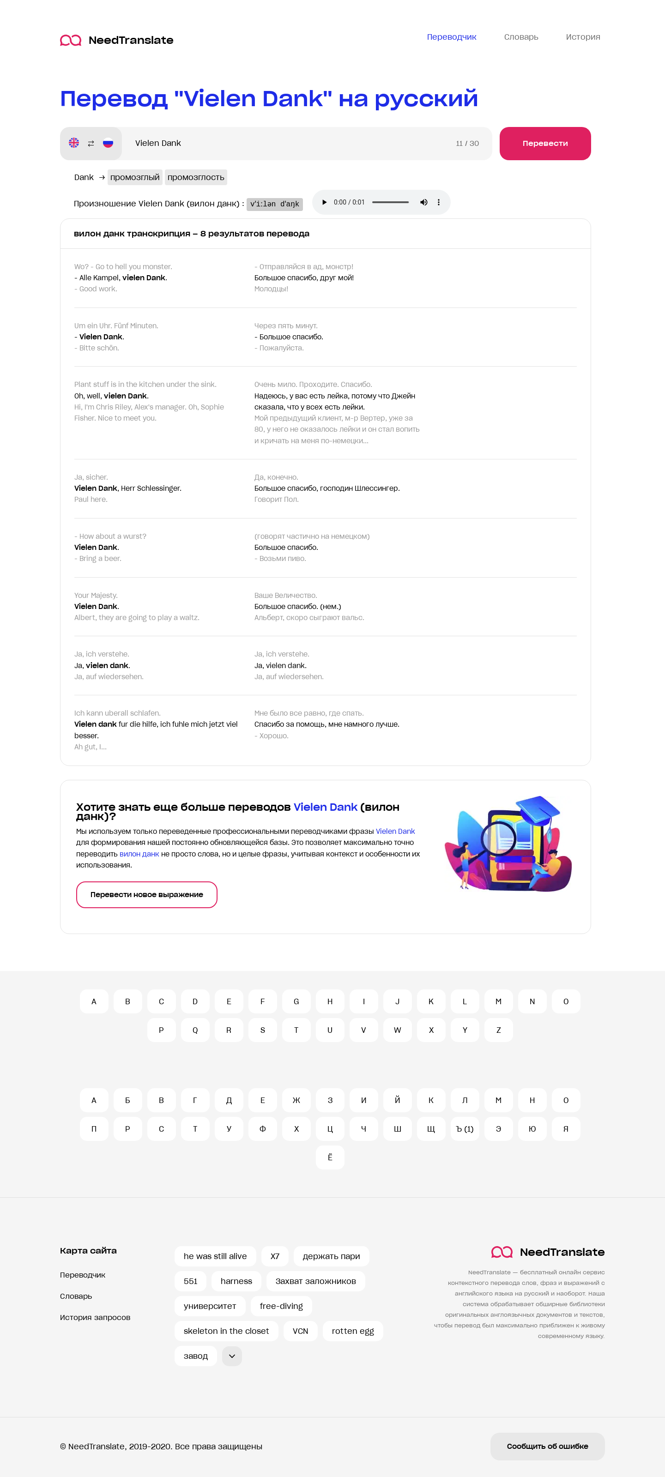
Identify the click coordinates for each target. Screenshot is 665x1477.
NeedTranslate (117, 40)
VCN (300, 1331)
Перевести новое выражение (147, 895)
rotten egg (353, 1331)
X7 (275, 1256)
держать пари (331, 1256)
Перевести (545, 143)
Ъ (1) (465, 1128)
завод (196, 1356)
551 (190, 1281)
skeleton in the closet (226, 1331)
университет (210, 1306)
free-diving (281, 1306)
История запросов (95, 1317)
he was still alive (215, 1256)
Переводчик (82, 1275)
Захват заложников (316, 1281)
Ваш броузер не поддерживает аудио (390, 203)
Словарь (76, 1296)
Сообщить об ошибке (547, 1446)
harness (236, 1281)
